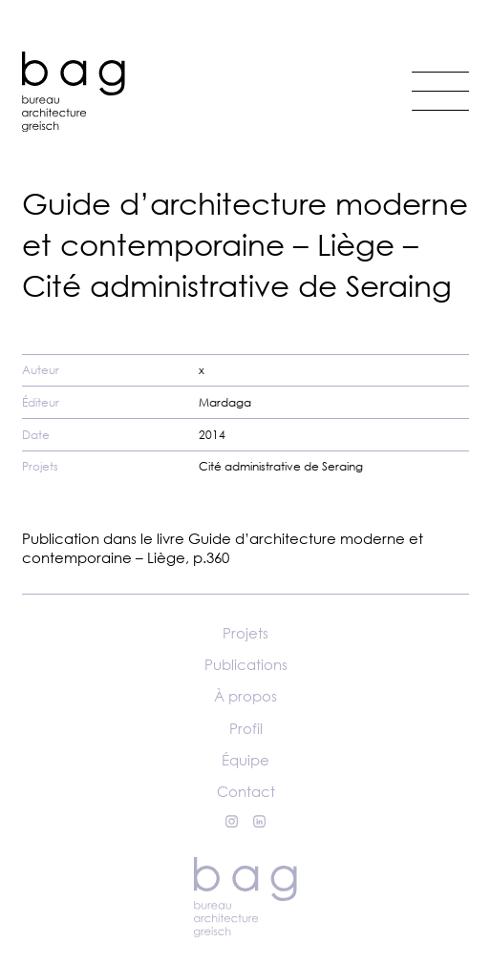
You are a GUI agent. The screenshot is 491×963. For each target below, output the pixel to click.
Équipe (245, 759)
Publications (246, 664)
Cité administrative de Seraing (281, 466)
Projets (245, 632)
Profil (246, 728)
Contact (246, 791)
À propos (245, 695)
